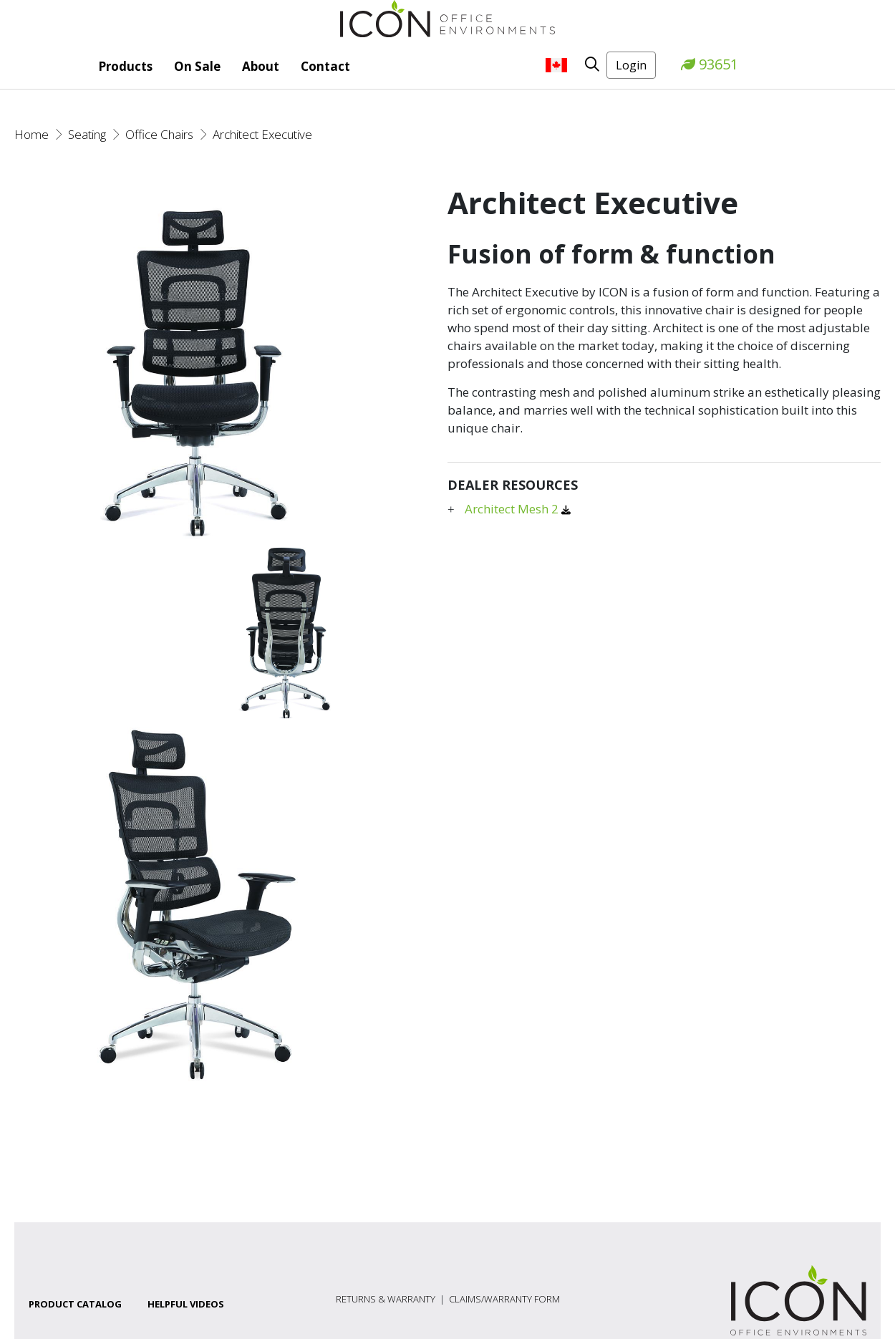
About (260, 66)
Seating (87, 134)
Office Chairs (159, 134)
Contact (325, 66)
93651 (709, 64)
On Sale (197, 66)
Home (31, 134)
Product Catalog (75, 1303)
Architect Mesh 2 (513, 509)
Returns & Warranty (385, 1298)
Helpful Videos (185, 1303)
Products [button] (125, 66)
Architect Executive (262, 134)
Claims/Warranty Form (504, 1298)
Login (631, 65)
